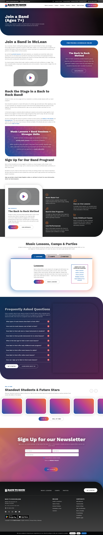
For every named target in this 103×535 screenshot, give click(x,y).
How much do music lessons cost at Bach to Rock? (27, 326)
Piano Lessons (79, 270)
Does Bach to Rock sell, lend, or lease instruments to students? (27, 331)
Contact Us (82, 1)
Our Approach (78, 71)
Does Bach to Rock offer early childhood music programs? (27, 346)
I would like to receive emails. (51, 458)
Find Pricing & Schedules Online (79, 43)
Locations (79, 515)
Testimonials (79, 504)
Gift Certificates (80, 509)
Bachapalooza (8, 120)
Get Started (12, 366)
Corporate (80, 499)
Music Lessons (49, 5)
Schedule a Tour (57, 509)
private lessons (16, 54)
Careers (55, 511)
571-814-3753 (10, 508)
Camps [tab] (51, 257)
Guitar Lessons (79, 272)
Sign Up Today (91, 5)
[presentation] (51, 465)
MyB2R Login (58, 1)
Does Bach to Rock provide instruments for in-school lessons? (27, 336)
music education (39, 149)
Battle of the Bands (48, 118)
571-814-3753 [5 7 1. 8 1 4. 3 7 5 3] (92, 1)
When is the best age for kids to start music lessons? (27, 341)
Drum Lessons (79, 274)
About (73, 5)
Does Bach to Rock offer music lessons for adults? (27, 350)
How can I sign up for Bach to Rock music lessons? (27, 360)
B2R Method (79, 502)
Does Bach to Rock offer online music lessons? (27, 355)
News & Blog (79, 506)
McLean (55, 499)
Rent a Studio (80, 511)
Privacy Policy (33, 520)
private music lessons (23, 140)
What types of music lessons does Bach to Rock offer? (27, 322)
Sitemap (39, 520)
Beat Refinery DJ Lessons (80, 279)
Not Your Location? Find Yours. (12, 506)
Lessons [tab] (37, 257)
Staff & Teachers (57, 502)
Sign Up (13, 227)
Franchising (66, 1)
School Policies (57, 506)
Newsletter (74, 1)
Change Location (25, 1)
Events (68, 5)
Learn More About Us (28, 366)
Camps (56, 5)
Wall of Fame (80, 5)
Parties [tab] (65, 257)
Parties (62, 5)
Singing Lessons (79, 277)
